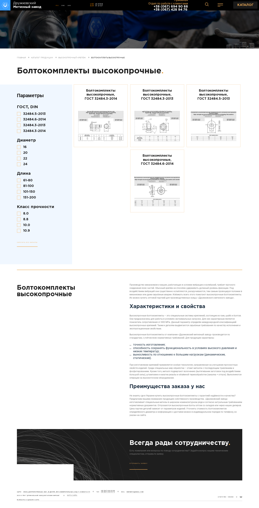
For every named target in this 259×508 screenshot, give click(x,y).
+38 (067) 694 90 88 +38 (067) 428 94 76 (171, 8)
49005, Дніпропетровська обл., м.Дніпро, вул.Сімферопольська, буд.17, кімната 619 (56, 492)
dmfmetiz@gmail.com (135, 492)
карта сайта (72, 495)
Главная (21, 58)
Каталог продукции (42, 58)
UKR (69, 5)
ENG (63, 5)
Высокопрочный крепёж (72, 58)
